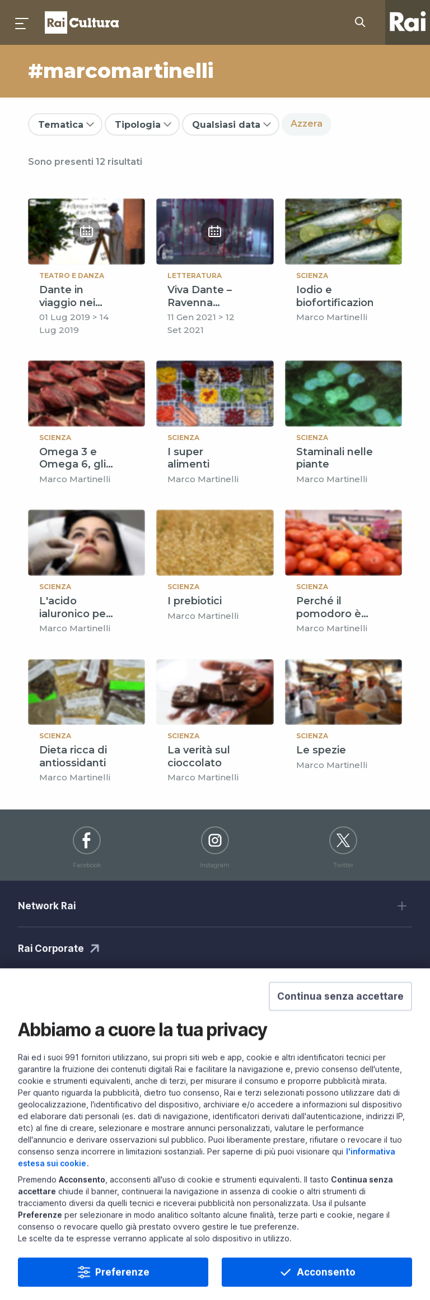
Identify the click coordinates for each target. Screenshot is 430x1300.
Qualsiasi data (226, 124)
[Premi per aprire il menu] (22, 22)
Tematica (60, 124)
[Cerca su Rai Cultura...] (363, 22)
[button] (340, 1022)
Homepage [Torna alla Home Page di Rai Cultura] (82, 22)
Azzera (306, 123)
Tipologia (138, 124)
